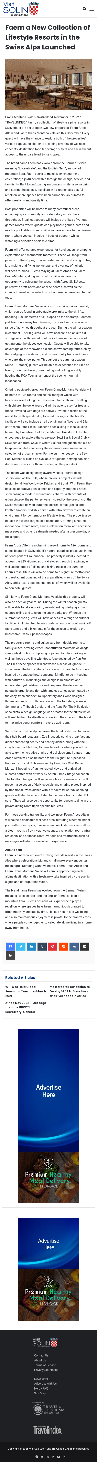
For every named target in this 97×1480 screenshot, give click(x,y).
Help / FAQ (41, 1388)
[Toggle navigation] (90, 9)
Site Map (40, 1393)
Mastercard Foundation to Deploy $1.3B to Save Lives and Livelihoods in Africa (70, 991)
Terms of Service (45, 1365)
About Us (40, 1360)
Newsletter (41, 1379)
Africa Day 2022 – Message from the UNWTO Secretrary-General (25, 1007)
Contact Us (41, 1355)
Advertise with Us (45, 1383)
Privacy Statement (46, 1369)
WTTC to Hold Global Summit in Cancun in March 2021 (25, 991)
